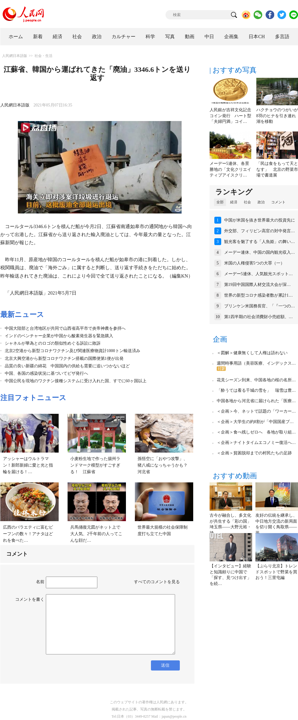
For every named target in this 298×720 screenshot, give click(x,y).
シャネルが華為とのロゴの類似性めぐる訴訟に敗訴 (53, 343)
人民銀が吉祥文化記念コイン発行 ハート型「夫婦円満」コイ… (230, 116)
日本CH (257, 36)
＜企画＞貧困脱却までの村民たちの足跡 (254, 453)
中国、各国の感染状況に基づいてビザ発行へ (46, 373)
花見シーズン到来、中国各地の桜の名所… (256, 380)
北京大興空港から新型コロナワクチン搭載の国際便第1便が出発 (64, 358)
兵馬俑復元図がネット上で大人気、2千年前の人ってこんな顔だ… (96, 533)
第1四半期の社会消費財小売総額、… (258, 317)
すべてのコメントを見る (157, 582)
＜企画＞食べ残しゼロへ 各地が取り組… (256, 432)
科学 (150, 36)
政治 (97, 36)
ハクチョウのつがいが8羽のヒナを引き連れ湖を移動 (277, 116)
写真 (170, 36)
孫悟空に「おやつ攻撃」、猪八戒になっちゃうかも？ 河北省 (165, 465)
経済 (57, 36)
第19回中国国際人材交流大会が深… (257, 284)
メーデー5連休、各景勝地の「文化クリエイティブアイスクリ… (230, 169)
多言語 (282, 36)
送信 (165, 665)
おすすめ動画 (235, 476)
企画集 (231, 36)
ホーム (16, 36)
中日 (209, 36)
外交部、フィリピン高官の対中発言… (259, 231)
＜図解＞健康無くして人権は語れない (252, 353)
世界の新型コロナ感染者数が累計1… (258, 295)
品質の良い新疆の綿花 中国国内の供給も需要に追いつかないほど (67, 366)
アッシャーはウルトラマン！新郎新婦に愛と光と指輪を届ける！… (28, 465)
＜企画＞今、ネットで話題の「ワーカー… (256, 411)
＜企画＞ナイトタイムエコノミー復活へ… (256, 442)
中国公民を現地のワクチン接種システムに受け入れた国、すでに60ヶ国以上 (75, 381)
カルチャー (123, 36)
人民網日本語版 (14, 56)
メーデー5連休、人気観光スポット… (258, 274)
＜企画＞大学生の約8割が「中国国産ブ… (255, 421)
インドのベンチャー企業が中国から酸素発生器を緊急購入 (59, 336)
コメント (278, 202)
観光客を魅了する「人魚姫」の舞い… (259, 241)
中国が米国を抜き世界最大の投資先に (259, 220)
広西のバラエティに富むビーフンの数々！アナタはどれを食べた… (28, 533)
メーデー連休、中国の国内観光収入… (259, 252)
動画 (189, 36)
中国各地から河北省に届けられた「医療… (256, 401)
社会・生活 (43, 56)
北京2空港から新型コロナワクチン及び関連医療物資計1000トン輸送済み (72, 351)
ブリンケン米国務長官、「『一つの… (259, 306)
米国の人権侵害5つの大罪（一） (254, 263)
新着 (38, 36)
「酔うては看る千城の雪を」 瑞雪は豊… (256, 390)
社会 (77, 36)
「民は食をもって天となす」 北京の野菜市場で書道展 (277, 169)
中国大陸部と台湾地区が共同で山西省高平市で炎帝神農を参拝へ (65, 328)
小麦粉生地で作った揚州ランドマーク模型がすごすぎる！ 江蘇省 (95, 465)
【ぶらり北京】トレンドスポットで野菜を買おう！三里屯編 (276, 572)
